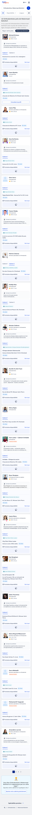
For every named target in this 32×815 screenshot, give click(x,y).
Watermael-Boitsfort (22, 31)
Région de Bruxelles (8, 31)
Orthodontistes (11, 807)
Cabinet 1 (5, 53)
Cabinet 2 (12, 53)
